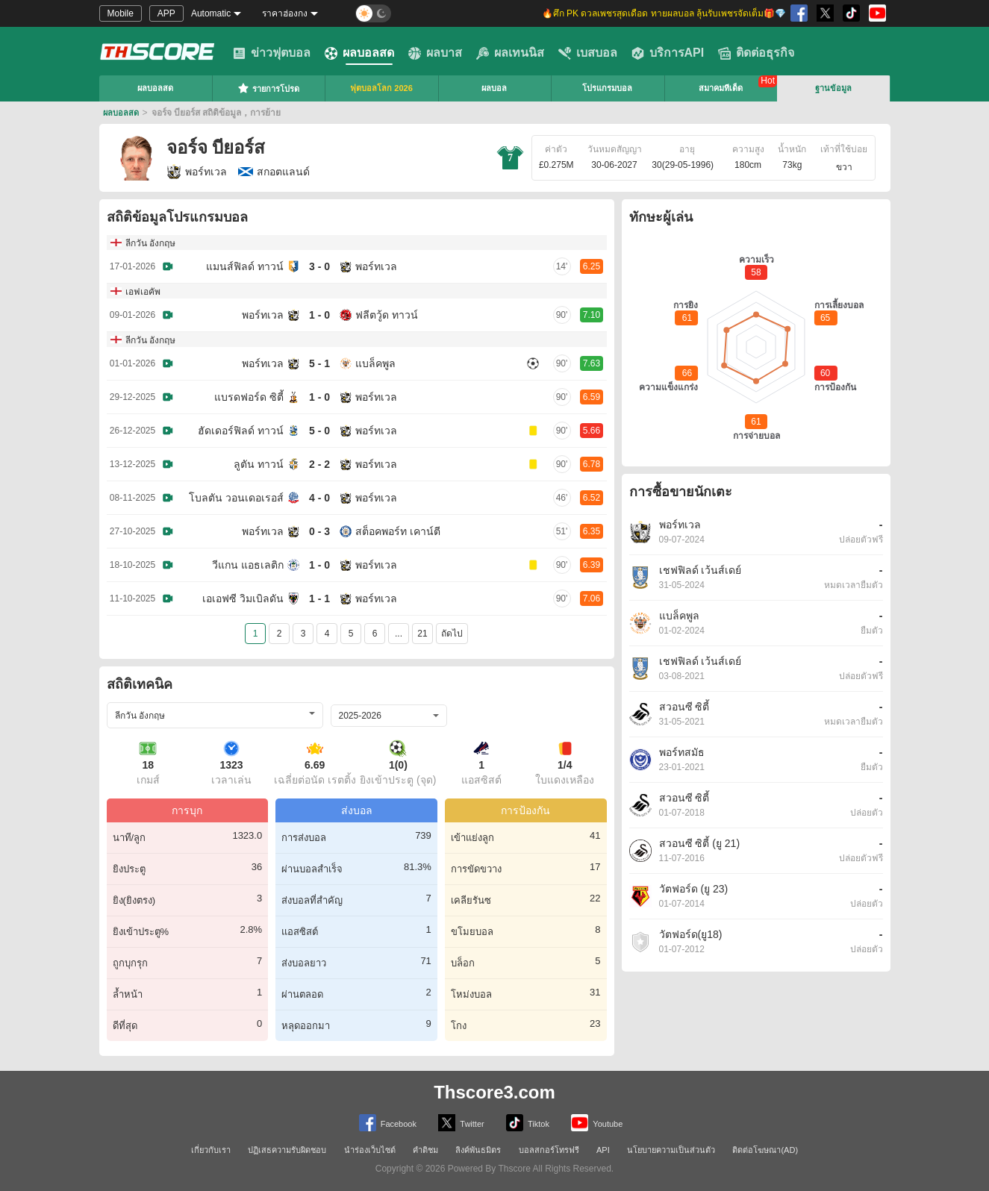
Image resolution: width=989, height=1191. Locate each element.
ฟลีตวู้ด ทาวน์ (386, 315)
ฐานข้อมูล (833, 88)
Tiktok (527, 1122)
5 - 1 (319, 363)
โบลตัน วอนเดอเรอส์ (236, 498)
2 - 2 (319, 464)
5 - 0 (319, 431)
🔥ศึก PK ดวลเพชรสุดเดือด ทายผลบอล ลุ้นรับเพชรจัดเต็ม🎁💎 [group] (663, 13)
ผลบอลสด (359, 53)
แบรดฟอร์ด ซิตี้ (249, 397)
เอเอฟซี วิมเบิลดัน (243, 598)
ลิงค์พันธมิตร (478, 1149)
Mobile (120, 13)
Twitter (461, 1122)
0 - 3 (319, 531)
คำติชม (425, 1149)
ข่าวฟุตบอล (272, 53)
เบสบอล (587, 53)
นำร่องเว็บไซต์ (370, 1149)
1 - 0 (319, 315)
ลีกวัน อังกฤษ (150, 243)
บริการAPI (668, 53)
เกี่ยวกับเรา (211, 1149)
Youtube (597, 1122)
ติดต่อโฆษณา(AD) (765, 1149)
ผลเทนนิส (510, 53)
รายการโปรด (268, 88)
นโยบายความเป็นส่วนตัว (671, 1149)
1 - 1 (319, 598)
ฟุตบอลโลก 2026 (381, 88)
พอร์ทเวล (196, 171)
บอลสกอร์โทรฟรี (549, 1149)
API (603, 1149)
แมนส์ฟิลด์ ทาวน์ (245, 266)
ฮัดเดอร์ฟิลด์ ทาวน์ (241, 431)
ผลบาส (435, 53)
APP (166, 13)
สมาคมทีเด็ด (721, 88)
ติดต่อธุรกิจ (756, 53)
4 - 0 (319, 498)
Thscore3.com (494, 1092)
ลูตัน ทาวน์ (259, 464)
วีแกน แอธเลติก (248, 565)
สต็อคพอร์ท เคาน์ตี (397, 531)
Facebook (387, 1122)
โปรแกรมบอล (607, 88)
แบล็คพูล (375, 363)
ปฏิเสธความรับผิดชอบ (287, 1149)
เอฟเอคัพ (142, 292)
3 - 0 (319, 266)
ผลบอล (494, 88)
